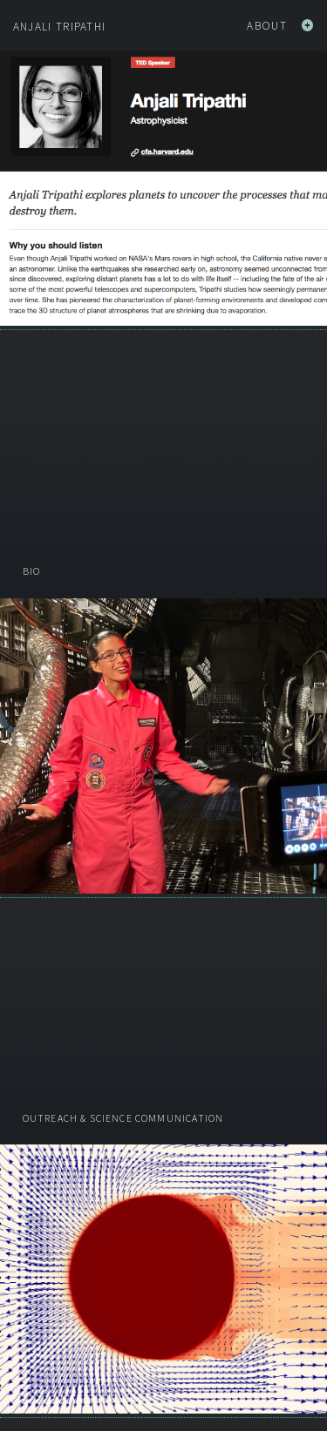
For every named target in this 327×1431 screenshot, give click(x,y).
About (280, 25)
